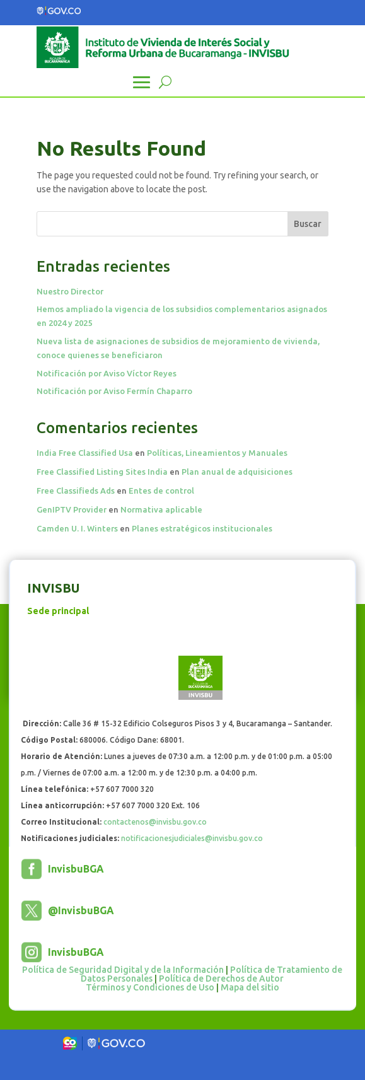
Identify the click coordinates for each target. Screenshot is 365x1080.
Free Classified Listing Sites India (102, 471)
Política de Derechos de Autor (221, 978)
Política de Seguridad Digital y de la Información (123, 970)
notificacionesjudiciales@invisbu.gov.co (192, 838)
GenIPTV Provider (72, 509)
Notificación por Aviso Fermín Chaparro (114, 390)
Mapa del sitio (250, 987)
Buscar (308, 224)
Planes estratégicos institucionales (202, 528)
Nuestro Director (70, 291)
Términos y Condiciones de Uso (150, 987)
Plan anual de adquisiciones (237, 471)
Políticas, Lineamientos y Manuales (217, 452)
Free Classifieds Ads (76, 490)
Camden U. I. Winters (77, 528)
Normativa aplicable (161, 509)
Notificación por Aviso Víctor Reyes (107, 373)
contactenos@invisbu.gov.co (155, 822)
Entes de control (161, 490)
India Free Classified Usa (85, 452)
